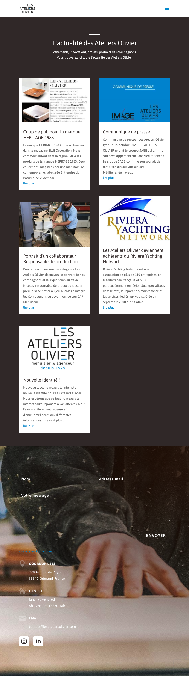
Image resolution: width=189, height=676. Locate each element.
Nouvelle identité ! (41, 379)
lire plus (28, 183)
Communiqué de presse (126, 131)
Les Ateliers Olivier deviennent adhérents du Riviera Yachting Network (133, 255)
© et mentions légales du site (36, 551)
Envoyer (156, 535)
